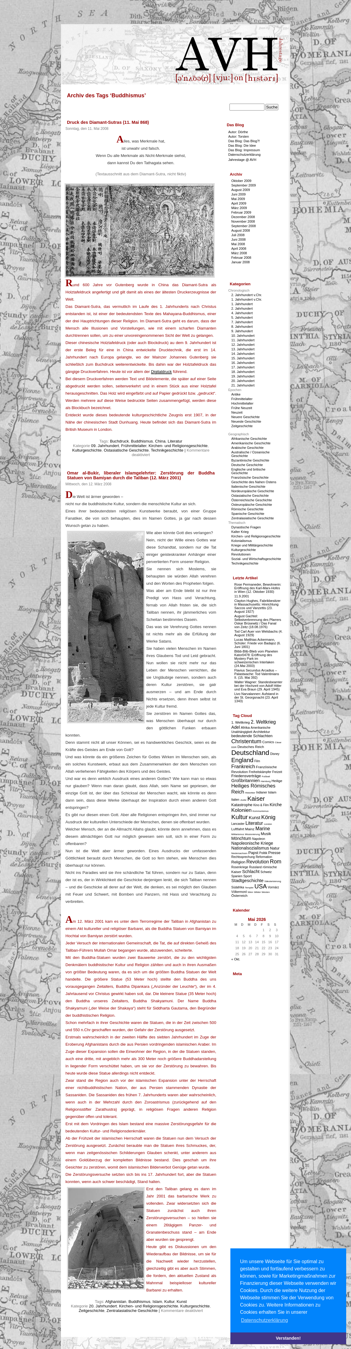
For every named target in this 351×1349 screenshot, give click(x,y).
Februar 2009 (241, 212)
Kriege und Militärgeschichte (252, 545)
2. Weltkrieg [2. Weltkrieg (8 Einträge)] (263, 722)
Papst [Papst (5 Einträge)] (253, 852)
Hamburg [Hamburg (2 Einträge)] (265, 781)
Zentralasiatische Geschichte (131, 1310)
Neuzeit (236, 412)
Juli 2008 (238, 235)
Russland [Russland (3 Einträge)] (255, 867)
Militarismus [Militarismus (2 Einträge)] (237, 834)
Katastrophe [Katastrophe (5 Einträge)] (241, 805)
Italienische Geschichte (248, 486)
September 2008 (243, 226)
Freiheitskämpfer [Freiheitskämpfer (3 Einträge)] (260, 772)
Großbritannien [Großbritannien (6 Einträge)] (245, 780)
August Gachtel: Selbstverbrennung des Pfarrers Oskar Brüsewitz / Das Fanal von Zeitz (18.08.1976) (257, 621)
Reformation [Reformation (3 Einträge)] (264, 857)
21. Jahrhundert (243, 385)
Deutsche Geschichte (247, 465)
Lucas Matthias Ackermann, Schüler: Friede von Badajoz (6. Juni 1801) (257, 643)
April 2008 (238, 248)
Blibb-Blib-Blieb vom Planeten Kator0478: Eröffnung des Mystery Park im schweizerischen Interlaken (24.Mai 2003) (256, 658)
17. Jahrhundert (243, 367)
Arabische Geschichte (247, 447)
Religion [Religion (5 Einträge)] (238, 862)
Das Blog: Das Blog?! (244, 141)
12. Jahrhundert (243, 344)
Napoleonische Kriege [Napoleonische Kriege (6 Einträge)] (252, 843)
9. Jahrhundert (242, 331)
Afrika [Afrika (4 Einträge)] (245, 727)
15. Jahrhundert (243, 358)
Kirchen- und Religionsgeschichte (178, 445)
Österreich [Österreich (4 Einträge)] (239, 895)
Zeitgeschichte (91, 1310)
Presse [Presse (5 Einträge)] (274, 852)
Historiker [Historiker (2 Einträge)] (250, 792)
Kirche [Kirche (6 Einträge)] (276, 804)
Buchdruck (119, 441)
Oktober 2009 (241, 181)
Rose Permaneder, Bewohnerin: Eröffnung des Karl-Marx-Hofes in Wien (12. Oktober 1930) (257, 588)
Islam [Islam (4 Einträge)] (272, 792)
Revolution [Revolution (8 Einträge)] (257, 861)
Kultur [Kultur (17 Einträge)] (239, 816)
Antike (236, 394)
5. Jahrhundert (242, 317)
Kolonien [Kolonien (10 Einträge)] (241, 810)
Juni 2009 (238, 194)
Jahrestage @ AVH (242, 159)
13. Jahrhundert (243, 349)
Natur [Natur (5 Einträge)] (275, 848)
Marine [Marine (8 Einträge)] (262, 828)
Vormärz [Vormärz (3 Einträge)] (273, 887)
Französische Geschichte (250, 477)
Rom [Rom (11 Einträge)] (275, 862)
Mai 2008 (238, 244)
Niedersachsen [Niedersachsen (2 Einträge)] (239, 853)
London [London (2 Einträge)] (268, 824)
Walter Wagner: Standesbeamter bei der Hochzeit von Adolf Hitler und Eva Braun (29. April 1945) (258, 685)
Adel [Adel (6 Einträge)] (235, 727)
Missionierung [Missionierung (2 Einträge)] (252, 834)
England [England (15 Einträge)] (242, 760)
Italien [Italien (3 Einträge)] (235, 799)
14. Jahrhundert (243, 353)
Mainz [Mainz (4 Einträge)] (250, 829)
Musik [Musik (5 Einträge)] (266, 833)
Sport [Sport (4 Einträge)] (247, 876)
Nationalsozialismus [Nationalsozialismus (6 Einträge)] (250, 848)
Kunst (182, 1301)
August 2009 (240, 190)
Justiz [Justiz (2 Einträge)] (243, 800)
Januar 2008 (240, 262)
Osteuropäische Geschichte (251, 504)
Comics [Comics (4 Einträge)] (268, 742)
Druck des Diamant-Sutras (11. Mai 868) (108, 122)
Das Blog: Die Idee (242, 145)
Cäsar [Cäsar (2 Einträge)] (278, 742)
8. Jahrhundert (242, 326)
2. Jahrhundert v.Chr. (246, 295)
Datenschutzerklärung (244, 154)
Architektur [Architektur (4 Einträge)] (261, 732)
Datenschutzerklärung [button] (264, 1320)
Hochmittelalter (242, 403)
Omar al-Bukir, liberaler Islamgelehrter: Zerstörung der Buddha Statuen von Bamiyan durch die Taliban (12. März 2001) (141, 475)
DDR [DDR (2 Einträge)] (233, 747)
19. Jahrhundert (243, 376)
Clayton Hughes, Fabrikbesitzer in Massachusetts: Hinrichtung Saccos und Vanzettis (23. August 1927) (257, 606)
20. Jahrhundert (103, 1306)
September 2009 (243, 185)
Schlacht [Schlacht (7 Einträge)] (251, 871)
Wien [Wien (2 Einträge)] (250, 892)
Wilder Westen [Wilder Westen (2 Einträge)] (262, 892)
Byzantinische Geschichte (250, 460)
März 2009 (239, 208)
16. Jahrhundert (243, 363)
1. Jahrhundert (242, 304)
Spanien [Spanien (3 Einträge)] (236, 876)
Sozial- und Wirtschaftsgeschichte (256, 559)
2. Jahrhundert (242, 308)
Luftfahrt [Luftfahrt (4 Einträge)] (237, 829)
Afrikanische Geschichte (249, 438)
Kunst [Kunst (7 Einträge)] (254, 817)
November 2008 (243, 221)
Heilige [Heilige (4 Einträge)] (276, 781)
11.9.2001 (241, 596)
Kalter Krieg (239, 532)
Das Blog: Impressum (244, 150)
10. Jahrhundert (243, 335)
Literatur (175, 441)
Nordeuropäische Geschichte (252, 491)
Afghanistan (115, 1301)
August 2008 (240, 230)
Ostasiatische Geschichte (126, 450)
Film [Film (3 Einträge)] (257, 761)
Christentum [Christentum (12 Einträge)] (246, 741)
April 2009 (238, 203)
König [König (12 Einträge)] (268, 817)
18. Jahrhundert (243, 372)
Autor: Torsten (238, 136)
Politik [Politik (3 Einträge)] (263, 853)
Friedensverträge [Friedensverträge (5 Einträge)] (246, 776)
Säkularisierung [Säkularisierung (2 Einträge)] (272, 881)
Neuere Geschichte (245, 417)
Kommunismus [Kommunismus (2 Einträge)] (261, 811)
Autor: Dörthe (238, 132)
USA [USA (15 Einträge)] (261, 886)
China (160, 441)
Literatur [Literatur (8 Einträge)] (254, 823)
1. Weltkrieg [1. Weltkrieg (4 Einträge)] (240, 722)
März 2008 (239, 253)
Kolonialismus (241, 541)
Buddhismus (142, 441)
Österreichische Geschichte (251, 500)
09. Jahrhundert (105, 445)
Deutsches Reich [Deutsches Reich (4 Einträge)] (250, 747)
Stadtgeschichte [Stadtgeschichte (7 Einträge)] (247, 880)
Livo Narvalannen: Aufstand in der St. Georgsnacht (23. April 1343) (256, 697)
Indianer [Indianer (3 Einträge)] (261, 792)
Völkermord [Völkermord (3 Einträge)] (239, 892)
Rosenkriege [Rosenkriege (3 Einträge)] (239, 867)
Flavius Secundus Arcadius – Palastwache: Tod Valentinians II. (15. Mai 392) (256, 673)
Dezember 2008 (243, 217)
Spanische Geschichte (247, 513)
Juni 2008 (238, 239)
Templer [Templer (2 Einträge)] (249, 887)
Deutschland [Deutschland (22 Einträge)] (250, 752)
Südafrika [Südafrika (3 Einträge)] (237, 887)
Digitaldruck (161, 371)
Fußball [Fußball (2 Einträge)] (266, 776)
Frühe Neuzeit (241, 408)
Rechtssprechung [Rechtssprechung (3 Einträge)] (243, 857)
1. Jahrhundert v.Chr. (246, 299)
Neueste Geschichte (246, 421)
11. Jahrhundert (243, 340)
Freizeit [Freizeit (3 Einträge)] (277, 772)
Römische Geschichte (247, 509)
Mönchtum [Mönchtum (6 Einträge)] (241, 838)
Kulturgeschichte (87, 450)
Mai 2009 (238, 199)
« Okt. (235, 959)
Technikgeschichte (167, 450)
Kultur (169, 1301)
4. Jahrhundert (242, 313)
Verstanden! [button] (288, 1338)
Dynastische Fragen (246, 527)
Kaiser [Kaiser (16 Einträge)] (256, 798)
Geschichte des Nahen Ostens (253, 482)
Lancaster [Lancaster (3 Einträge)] (238, 823)
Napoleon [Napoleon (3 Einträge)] (258, 838)
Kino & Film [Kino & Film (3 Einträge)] (261, 805)
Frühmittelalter (134, 445)
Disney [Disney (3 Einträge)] (275, 754)
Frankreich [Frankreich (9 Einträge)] (243, 766)
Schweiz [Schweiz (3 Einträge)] (266, 872)
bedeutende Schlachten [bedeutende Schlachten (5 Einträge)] (252, 736)
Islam (157, 1301)
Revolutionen (241, 554)
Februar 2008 (241, 257)
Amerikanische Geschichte (250, 443)
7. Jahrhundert (242, 322)
